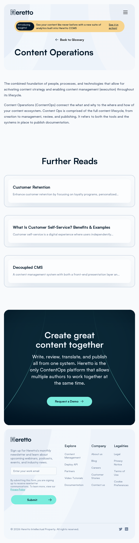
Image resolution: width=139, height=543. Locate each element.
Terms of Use (119, 472)
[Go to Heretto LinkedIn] (127, 529)
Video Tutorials (74, 478)
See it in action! (113, 26)
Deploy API (71, 464)
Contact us (98, 485)
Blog (94, 460)
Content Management (73, 455)
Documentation (74, 485)
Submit (32, 500)
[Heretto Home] (21, 439)
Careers (96, 467)
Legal (117, 454)
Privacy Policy (17, 489)
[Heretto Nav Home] (22, 12)
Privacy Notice (118, 462)
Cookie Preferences (121, 483)
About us (96, 454)
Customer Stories (97, 476)
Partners (70, 471)
